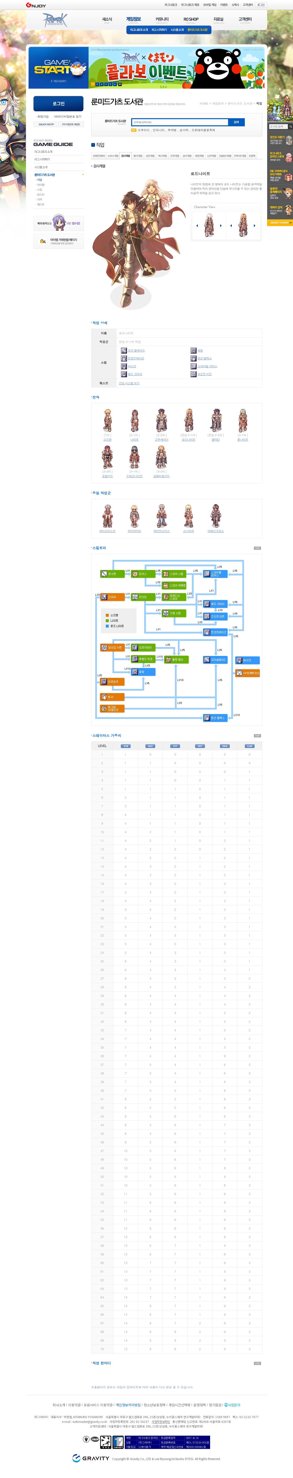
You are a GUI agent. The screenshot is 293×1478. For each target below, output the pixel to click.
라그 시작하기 (159, 30)
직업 (58, 179)
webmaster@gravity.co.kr (90, 1421)
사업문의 (234, 1404)
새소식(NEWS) (107, 20)
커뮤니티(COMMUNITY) (162, 20)
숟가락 (184, 130)
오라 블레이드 (136, 350)
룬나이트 (242, 439)
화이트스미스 (162, 531)
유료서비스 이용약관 (98, 1404)
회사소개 (59, 1404)
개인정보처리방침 (128, 1404)
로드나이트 (188, 439)
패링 (200, 350)
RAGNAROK (54, 20)
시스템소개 (177, 30)
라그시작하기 (58, 159)
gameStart (59, 63)
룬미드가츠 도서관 (198, 30)
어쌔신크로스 (216, 531)
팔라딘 (216, 439)
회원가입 (43, 116)
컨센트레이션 (136, 358)
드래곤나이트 (134, 476)
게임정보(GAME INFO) (133, 20)
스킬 (58, 189)
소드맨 (107, 439)
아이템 (58, 184)
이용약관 (74, 1404)
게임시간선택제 (179, 1404)
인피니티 (159, 130)
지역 (58, 199)
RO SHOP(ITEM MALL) (191, 20)
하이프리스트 (107, 531)
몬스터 (58, 194)
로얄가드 (107, 476)
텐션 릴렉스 (205, 358)
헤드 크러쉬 (135, 374)
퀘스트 (58, 204)
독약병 (172, 130)
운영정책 (199, 1404)
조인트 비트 (205, 374)
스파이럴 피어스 (207, 366)
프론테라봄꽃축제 (203, 130)
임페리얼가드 (162, 476)
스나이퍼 (188, 531)
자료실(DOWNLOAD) (218, 20)
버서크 (132, 366)
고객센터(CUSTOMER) (245, 20)
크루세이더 (161, 439)
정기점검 (215, 1404)
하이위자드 (134, 531)
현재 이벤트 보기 (120, 84)
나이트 (134, 439)
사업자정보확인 (161, 1421)
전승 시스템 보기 (129, 383)
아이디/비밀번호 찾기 (67, 116)
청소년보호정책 (155, 1404)
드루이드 (144, 130)
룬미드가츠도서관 (58, 174)
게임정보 (218, 103)
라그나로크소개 (138, 30)
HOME (204, 103)
